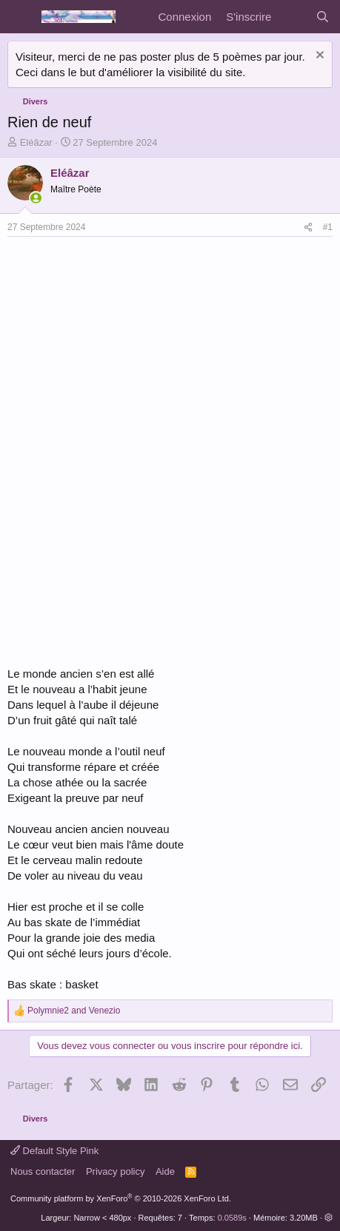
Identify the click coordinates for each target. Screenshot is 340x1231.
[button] (328, 1217)
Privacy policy (115, 1171)
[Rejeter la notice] (318, 56)
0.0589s (232, 1217)
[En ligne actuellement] (36, 198)
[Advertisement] (131, 347)
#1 (328, 227)
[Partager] (308, 227)
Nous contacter (42, 1171)
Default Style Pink (54, 1150)
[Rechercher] (322, 16)
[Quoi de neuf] (293, 16)
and (73, 1010)
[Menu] (20, 17)
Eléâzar (36, 142)
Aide (165, 1171)
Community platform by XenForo (120, 1198)
